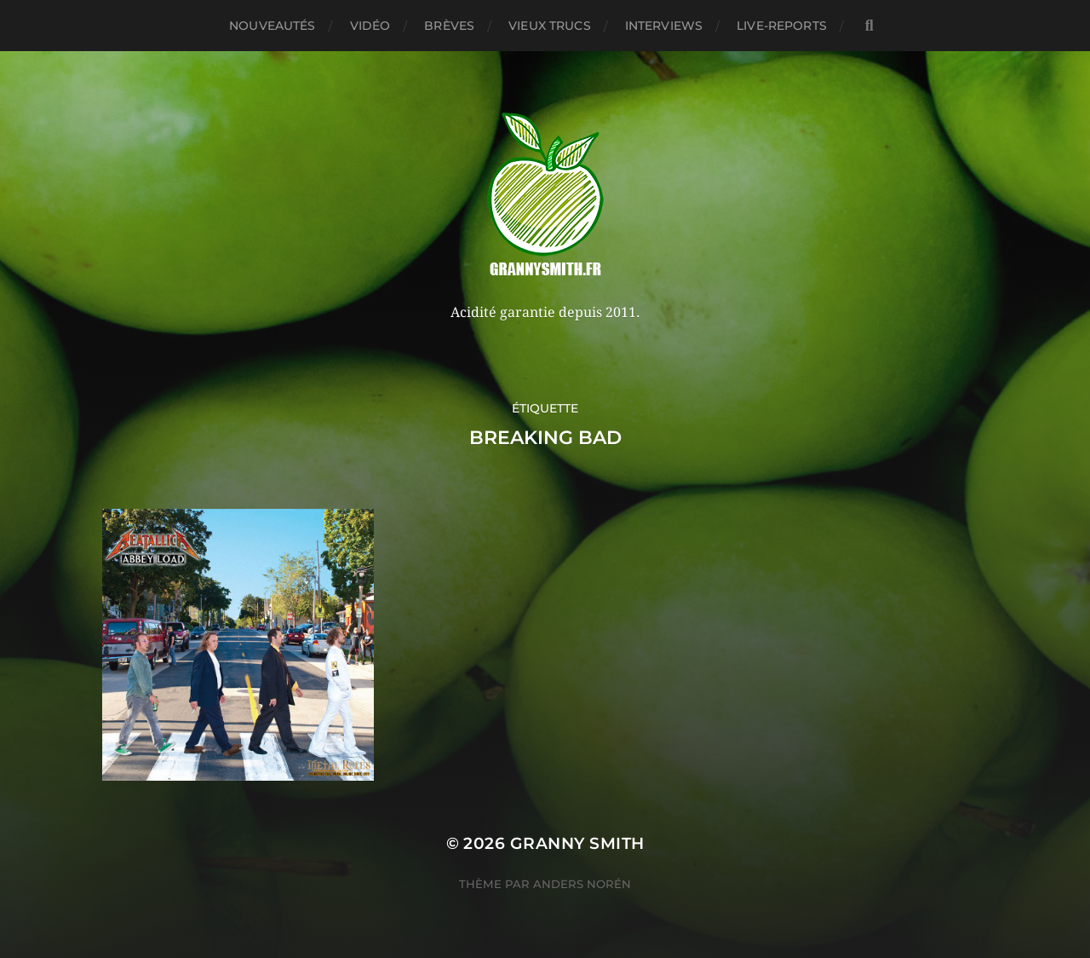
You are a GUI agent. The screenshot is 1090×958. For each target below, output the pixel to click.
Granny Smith (577, 843)
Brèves (449, 25)
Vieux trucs (549, 25)
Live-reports (782, 25)
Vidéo (370, 25)
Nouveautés (272, 25)
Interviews (664, 25)
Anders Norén (582, 884)
